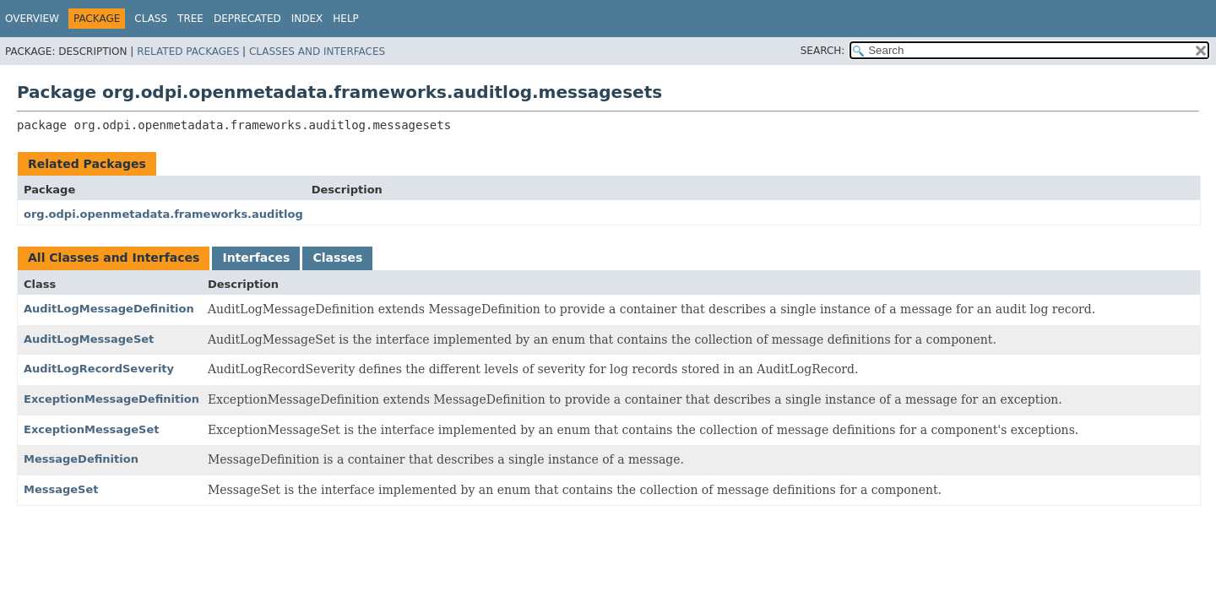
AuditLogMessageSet (89, 339)
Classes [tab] (337, 257)
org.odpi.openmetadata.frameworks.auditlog (163, 214)
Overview (32, 18)
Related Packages (188, 51)
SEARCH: (823, 51)
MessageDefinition (81, 459)
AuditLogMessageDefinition (109, 308)
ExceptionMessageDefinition (111, 399)
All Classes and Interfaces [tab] (113, 257)
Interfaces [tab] (256, 257)
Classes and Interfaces (317, 51)
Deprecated (247, 18)
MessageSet (61, 489)
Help (346, 18)
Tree (190, 18)
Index (307, 18)
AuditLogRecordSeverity (99, 368)
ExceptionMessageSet (91, 429)
